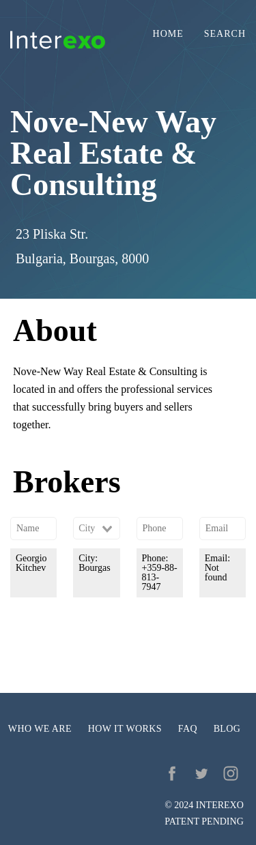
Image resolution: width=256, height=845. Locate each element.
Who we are (40, 729)
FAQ (187, 729)
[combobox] (96, 528)
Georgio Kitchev (31, 563)
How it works (125, 729)
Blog (227, 729)
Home (168, 34)
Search (225, 34)
